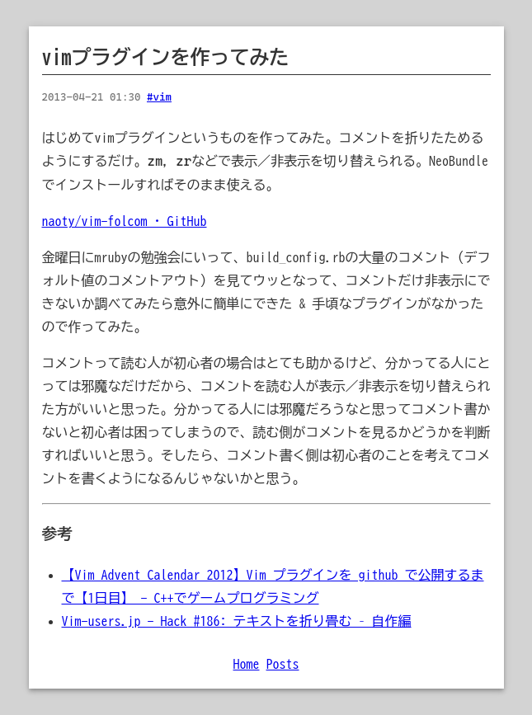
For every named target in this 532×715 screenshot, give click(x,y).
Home (246, 663)
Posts (282, 663)
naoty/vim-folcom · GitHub (124, 221)
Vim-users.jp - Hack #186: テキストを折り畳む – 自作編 (237, 621)
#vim (159, 97)
